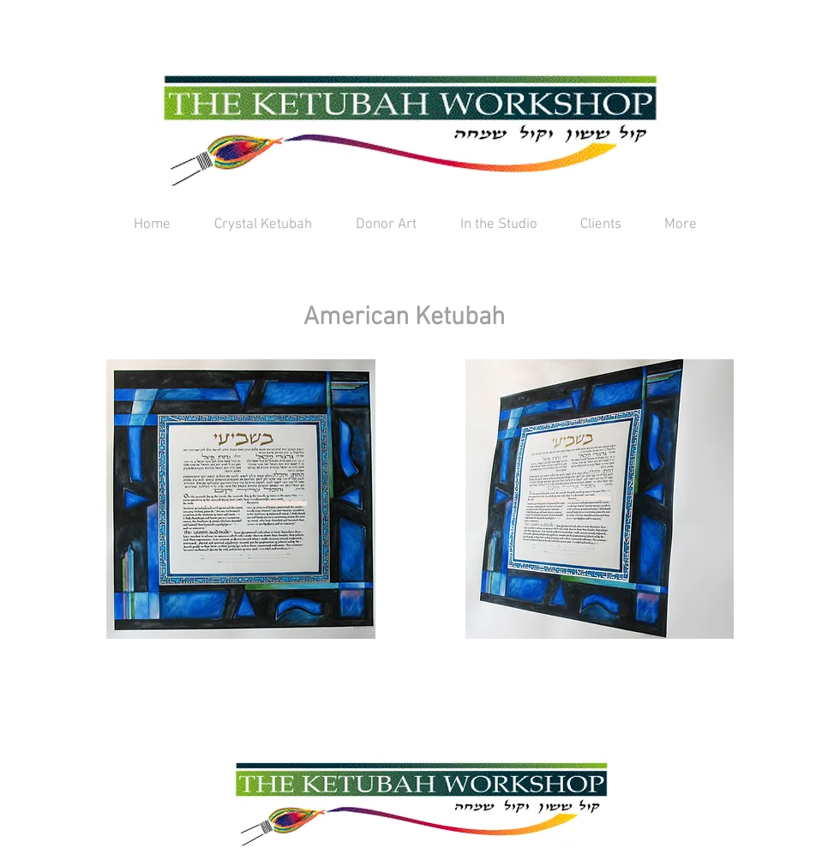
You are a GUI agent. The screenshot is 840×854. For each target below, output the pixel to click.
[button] (240, 499)
